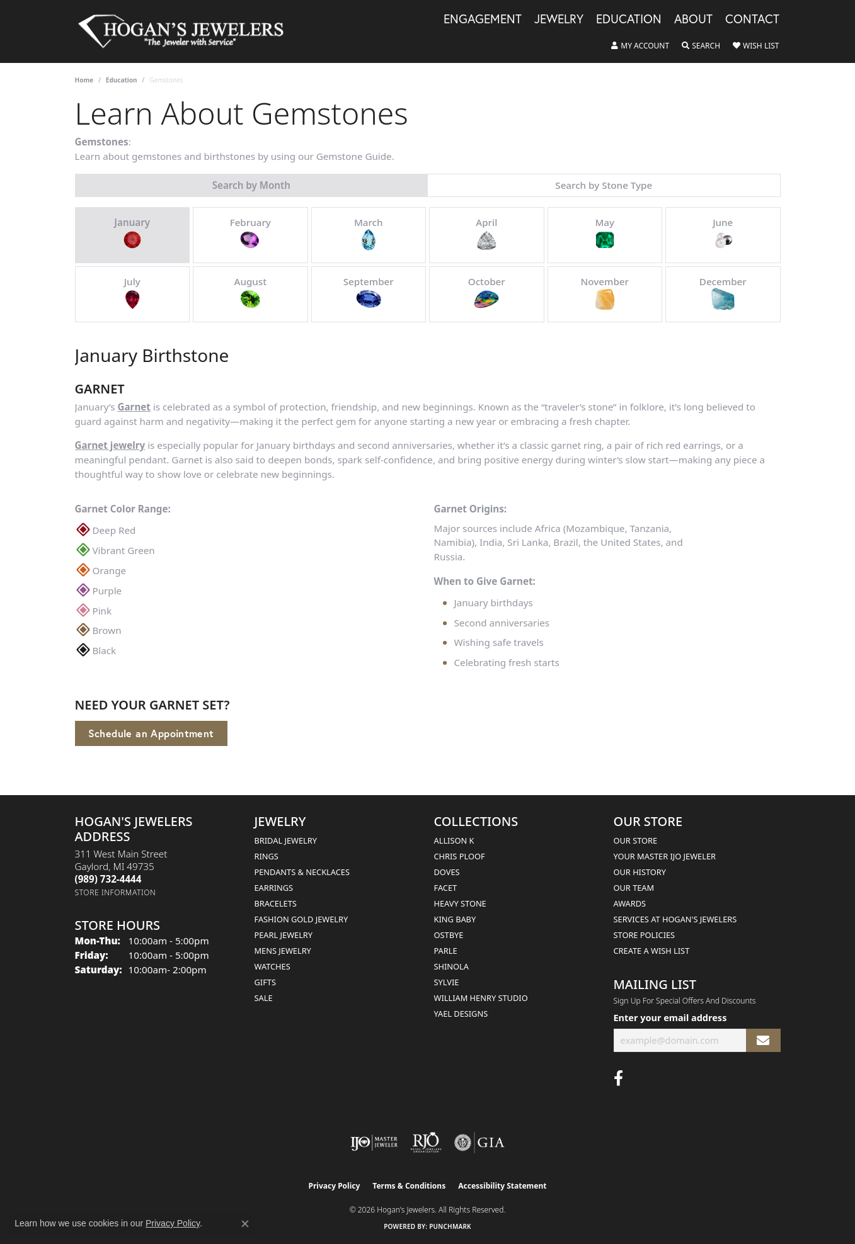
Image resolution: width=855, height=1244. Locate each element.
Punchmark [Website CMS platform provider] (450, 1226)
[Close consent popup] (245, 1224)
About (693, 19)
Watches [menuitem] (272, 966)
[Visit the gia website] (479, 1142)
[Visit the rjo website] (426, 1142)
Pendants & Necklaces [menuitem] (302, 872)
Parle (445, 950)
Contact (752, 19)
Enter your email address (670, 1018)
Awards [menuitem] (630, 903)
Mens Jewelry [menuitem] (283, 950)
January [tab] (132, 234)
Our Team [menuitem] (634, 887)
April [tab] (486, 234)
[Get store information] (115, 892)
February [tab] (250, 234)
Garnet (134, 406)
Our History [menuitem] (640, 872)
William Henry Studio (481, 998)
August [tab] (250, 293)
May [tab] (604, 234)
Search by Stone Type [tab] (603, 185)
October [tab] (486, 293)
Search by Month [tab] (251, 185)
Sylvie (446, 982)
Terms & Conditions (408, 1185)
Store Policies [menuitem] (644, 935)
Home (84, 80)
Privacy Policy (334, 1185)
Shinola (451, 966)
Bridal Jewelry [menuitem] (286, 840)
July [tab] (132, 293)
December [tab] (723, 293)
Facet (445, 887)
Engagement (483, 19)
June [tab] (722, 234)
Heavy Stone (460, 903)
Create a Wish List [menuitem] (652, 950)
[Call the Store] (108, 879)
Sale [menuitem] (264, 998)
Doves (447, 872)
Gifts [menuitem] (265, 982)
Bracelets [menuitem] (276, 903)
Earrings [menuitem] (274, 887)
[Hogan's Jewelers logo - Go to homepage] (186, 31)
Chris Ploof (459, 856)
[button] (640, 46)
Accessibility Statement (502, 1185)
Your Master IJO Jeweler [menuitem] (665, 856)
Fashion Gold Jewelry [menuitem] (301, 919)
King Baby (455, 919)
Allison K (454, 840)
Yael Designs (461, 1013)
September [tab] (368, 293)
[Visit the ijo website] (374, 1142)
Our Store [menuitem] (636, 840)
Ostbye (449, 935)
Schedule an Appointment (151, 733)
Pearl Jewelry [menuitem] (284, 935)
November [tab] (605, 293)
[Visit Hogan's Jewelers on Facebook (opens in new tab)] (618, 1078)
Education (629, 19)
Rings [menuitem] (266, 856)
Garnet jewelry (110, 445)
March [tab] (368, 234)
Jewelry (558, 19)
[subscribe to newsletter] (763, 1040)
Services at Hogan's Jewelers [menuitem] (675, 919)
